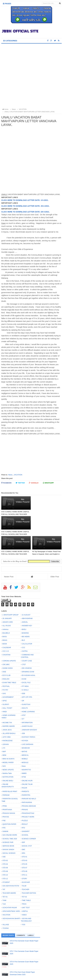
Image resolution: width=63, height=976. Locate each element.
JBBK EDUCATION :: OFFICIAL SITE (32, 970)
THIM (4, 880)
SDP (23, 822)
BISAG (4, 620)
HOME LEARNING (28, 692)
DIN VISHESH (27, 648)
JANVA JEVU (7, 710)
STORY (24, 859)
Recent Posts (8, 915)
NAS (4, 746)
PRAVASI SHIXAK (8, 793)
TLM (4, 884)
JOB (23, 714)
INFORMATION (27, 703)
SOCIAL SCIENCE (8, 833)
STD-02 (5, 840)
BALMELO (6, 613)
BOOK (4, 624)
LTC (3, 728)
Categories (10, 41)
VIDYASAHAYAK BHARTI (11, 899)
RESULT (25, 804)
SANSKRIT (26, 811)
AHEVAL (25, 602)
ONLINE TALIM (27, 764)
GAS (4, 674)
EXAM (24, 659)
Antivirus (5, 609)
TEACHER (25, 870)
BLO (23, 620)
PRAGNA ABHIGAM (29, 786)
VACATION (18, 475)
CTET (24, 645)
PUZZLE (25, 801)
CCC (23, 628)
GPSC (4, 681)
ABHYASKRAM (27, 599)
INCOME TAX (7, 703)
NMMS (24, 753)
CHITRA (25, 631)
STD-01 (24, 837)
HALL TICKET (7, 688)
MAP (4, 732)
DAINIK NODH (7, 648)
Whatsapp (48, 483)
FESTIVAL (6, 666)
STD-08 (5, 851)
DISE (4, 652)
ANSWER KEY (27, 606)
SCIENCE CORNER (29, 819)
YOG (23, 905)
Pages (7, 4)
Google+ (34, 483)
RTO (23, 808)
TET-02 (24, 877)
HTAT (24, 695)
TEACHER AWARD (9, 873)
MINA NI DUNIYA (8, 739)
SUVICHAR (26, 862)
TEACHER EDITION (29, 873)
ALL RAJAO (6, 606)
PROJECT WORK (28, 797)
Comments (21, 915)
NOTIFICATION (7, 757)
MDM (4, 735)
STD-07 (24, 848)
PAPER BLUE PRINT (9, 772)
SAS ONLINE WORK (9, 815)
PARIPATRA (26, 775)
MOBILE (25, 739)
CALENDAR (6, 628)
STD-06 (5, 848)
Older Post (54, 557)
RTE (4, 808)
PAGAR (24, 768)
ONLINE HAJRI (27, 761)
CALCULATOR (27, 624)
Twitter (20, 483)
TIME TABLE (26, 880)
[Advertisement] (31, 76)
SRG (23, 833)
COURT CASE (27, 641)
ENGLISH (5, 659)
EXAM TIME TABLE (9, 663)
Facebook (6, 483)
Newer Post (8, 557)
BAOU (4, 617)
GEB (23, 674)
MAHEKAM (26, 728)
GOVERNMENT (8, 677)
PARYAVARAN (27, 782)
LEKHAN (5, 724)
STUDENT (6, 862)
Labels (30, 915)
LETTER (30, 206)
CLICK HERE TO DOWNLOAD (14, 206)
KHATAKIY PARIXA (28, 717)
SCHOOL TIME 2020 (9, 819)
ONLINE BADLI (7, 761)
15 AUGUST (26, 595)
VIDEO (24, 895)
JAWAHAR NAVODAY (29, 710)
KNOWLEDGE (7, 721)
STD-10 (5, 855)
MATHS (24, 732)
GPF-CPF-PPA (27, 677)
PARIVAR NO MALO (29, 779)
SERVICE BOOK (8, 826)
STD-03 (24, 840)
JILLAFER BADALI (9, 714)
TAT (3, 870)
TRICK (24, 884)
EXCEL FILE (26, 663)
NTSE (24, 757)
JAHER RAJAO (27, 706)
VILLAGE (5, 905)
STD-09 (24, 851)
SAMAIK (5, 811)
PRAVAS (25, 790)
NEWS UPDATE (8, 750)
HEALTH (25, 688)
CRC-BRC (6, 645)
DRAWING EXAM (28, 652)
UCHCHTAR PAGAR (9, 888)
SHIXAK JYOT (27, 826)
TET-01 (5, 877)
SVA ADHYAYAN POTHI (10, 866)
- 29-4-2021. (45, 206)
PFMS (4, 786)
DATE (37, 206)
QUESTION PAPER (9, 804)
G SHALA (25, 670)
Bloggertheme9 (31, 973)
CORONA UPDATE (9, 641)
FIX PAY (5, 670)
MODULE (25, 742)
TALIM (24, 866)
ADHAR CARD (7, 602)
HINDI (4, 692)
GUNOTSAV (26, 684)
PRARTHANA (7, 790)
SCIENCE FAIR (7, 822)
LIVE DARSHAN (27, 724)
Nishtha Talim (7, 753)
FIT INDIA (25, 666)
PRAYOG (5, 797)
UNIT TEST (26, 888)
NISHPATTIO (26, 750)
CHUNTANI (6, 635)
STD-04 (5, 844)
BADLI (24, 609)
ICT (23, 699)
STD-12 (5, 859)
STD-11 (24, 855)
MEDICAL (25, 735)
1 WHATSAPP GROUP (10, 595)
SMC (23, 830)
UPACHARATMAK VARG (11, 891)
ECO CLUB (6, 655)
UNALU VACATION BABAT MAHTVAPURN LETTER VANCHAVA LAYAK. (28, 112)
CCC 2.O (5, 631)
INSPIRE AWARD (8, 706)
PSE (4, 801)
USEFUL (25, 891)
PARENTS (25, 772)
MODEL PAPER (7, 742)
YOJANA (5, 908)
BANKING (25, 613)
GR (23, 681)
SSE (4, 837)
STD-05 (24, 844)
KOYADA (25, 721)
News (10, 475)
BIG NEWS (26, 617)
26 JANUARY (7, 599)
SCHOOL (25, 815)
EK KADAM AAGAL (28, 655)
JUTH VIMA (6, 717)
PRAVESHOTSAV (28, 793)
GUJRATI (5, 684)
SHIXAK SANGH (8, 830)
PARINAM (5, 775)
